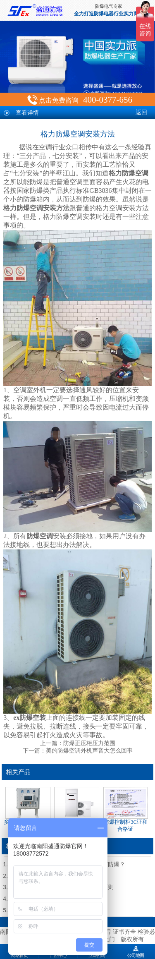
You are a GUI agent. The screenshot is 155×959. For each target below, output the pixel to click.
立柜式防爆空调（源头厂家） (76, 809)
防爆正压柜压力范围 (89, 743)
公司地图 (135, 950)
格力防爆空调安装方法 (36, 207)
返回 (141, 112)
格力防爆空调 (128, 173)
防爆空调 (39, 535)
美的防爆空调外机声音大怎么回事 (89, 751)
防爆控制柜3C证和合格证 (125, 809)
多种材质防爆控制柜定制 (28, 809)
